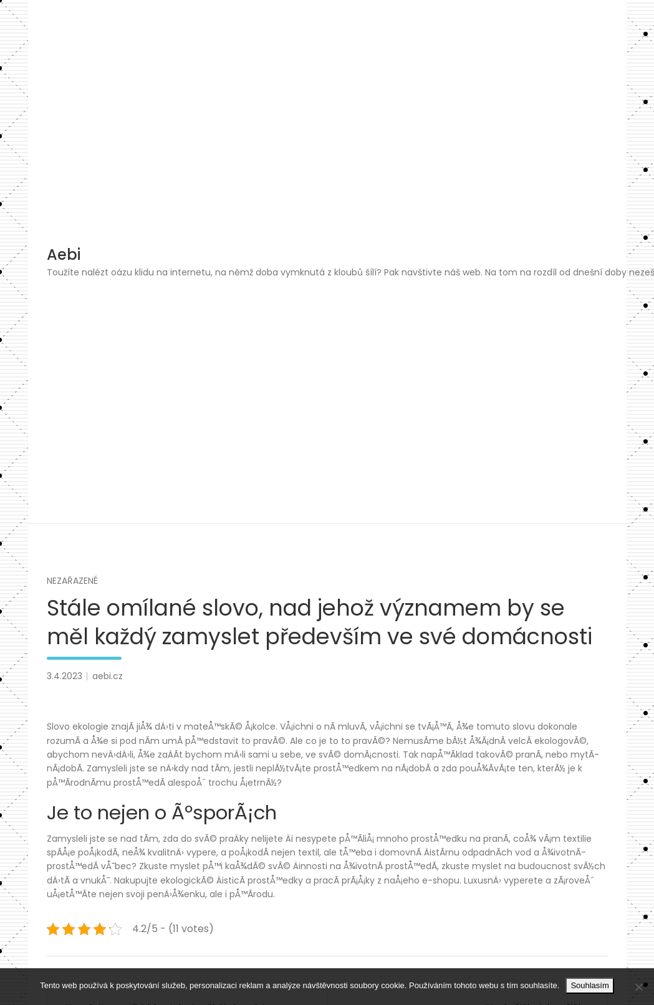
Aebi (63, 254)
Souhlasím (589, 985)
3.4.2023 (64, 676)
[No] (638, 987)
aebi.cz (107, 676)
